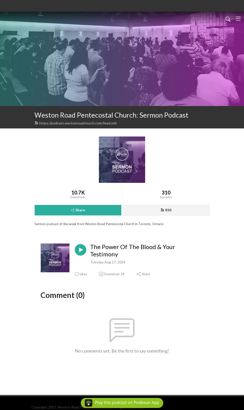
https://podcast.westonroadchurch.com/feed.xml (75, 123)
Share (78, 210)
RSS (166, 210)
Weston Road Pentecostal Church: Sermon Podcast (111, 115)
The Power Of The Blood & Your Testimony (132, 250)
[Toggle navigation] (238, 18)
